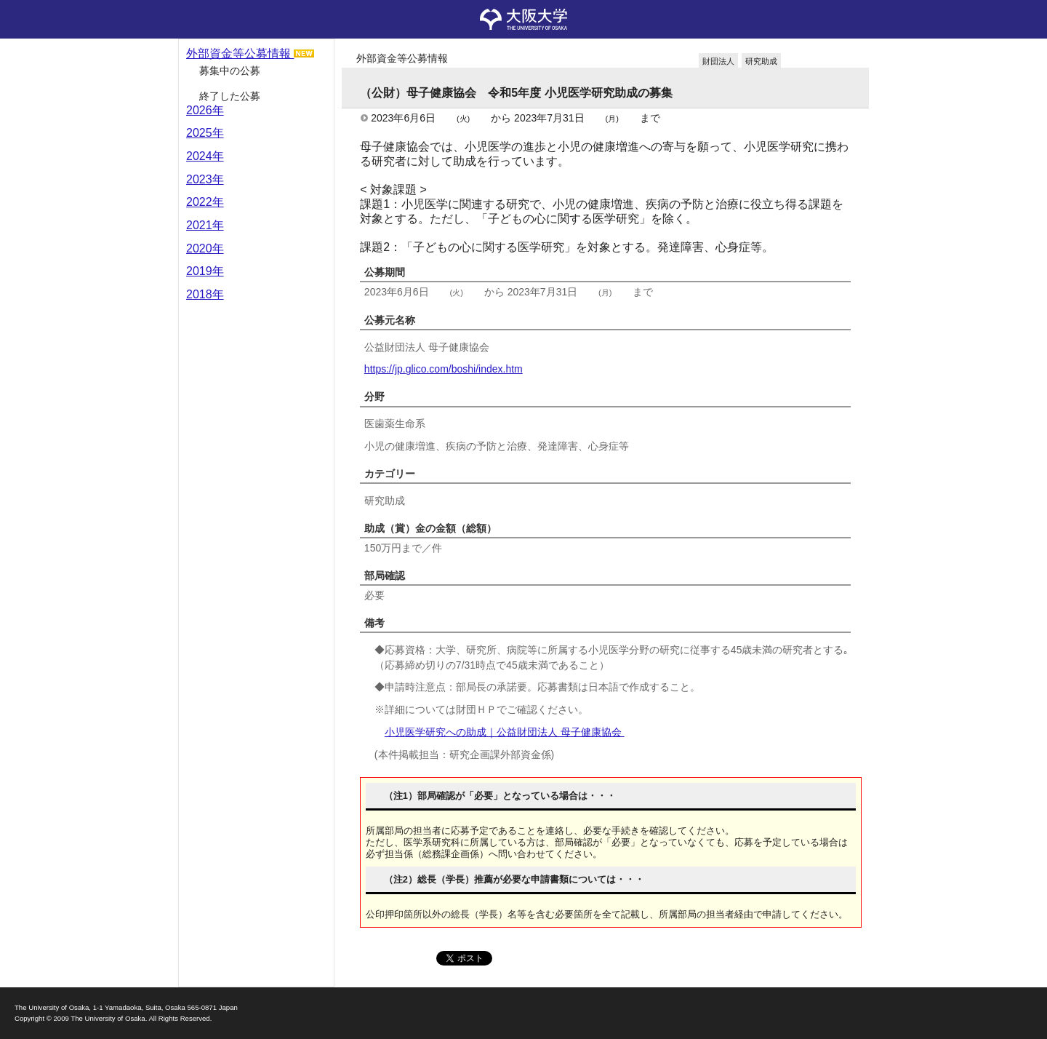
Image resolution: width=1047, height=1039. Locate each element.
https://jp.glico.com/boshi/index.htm (443, 369)
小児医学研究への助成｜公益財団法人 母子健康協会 (505, 732)
